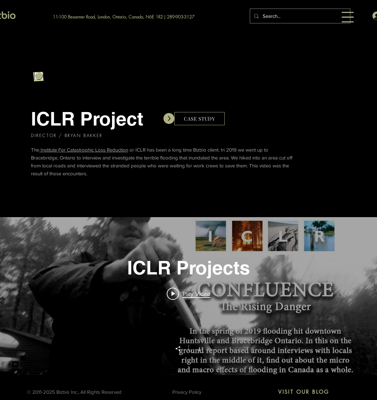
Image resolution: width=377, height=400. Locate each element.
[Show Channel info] (195, 348)
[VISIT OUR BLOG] (303, 392)
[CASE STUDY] (199, 118)
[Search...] (299, 16)
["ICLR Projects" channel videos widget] (188, 296)
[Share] (181, 348)
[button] (348, 17)
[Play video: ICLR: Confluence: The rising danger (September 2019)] (188, 293)
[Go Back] (38, 77)
